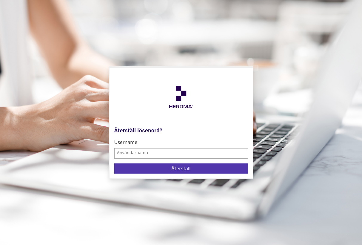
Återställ (180, 168)
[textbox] (181, 153)
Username (126, 142)
